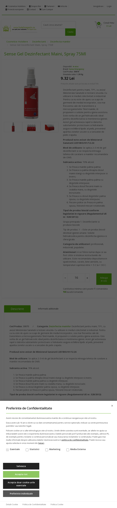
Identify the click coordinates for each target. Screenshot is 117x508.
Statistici (34, 449)
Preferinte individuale (21, 493)
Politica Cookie (57, 504)
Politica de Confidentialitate (34, 504)
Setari (41, 443)
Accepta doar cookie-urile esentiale (21, 484)
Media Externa (78, 449)
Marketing (54, 449)
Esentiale (15, 449)
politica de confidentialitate (75, 440)
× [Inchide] (112, 405)
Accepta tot (21, 474)
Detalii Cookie (12, 504)
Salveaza (21, 466)
